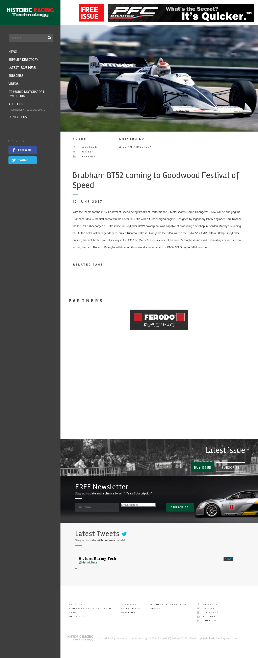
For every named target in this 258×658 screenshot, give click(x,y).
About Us (76, 603)
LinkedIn (84, 156)
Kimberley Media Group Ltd (90, 607)
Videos (155, 607)
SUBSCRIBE (180, 506)
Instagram (208, 611)
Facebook (85, 146)
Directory (129, 611)
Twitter (83, 151)
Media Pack (77, 615)
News (73, 611)
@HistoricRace (88, 561)
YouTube (206, 615)
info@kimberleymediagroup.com (217, 637)
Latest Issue (130, 607)
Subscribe (231, 466)
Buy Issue (202, 466)
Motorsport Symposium (168, 603)
